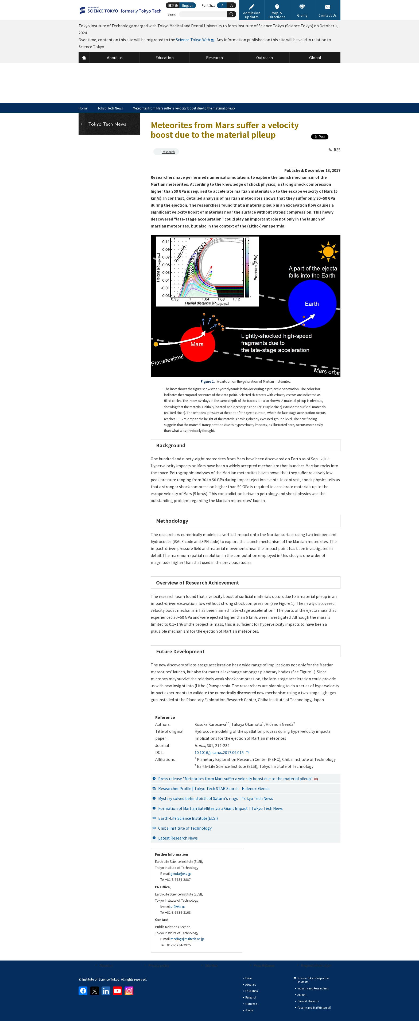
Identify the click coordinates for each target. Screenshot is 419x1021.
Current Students (308, 1001)
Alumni (301, 995)
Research (168, 151)
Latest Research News (178, 838)
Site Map (211, 965)
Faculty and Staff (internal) (314, 1007)
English (187, 5)
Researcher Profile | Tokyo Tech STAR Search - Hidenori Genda (214, 788)
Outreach (251, 1004)
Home (83, 108)
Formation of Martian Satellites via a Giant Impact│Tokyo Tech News (220, 808)
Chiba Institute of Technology (185, 828)
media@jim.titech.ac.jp (187, 938)
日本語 (173, 5)
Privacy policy (159, 965)
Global (249, 1010)
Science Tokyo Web (193, 39)
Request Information (316, 965)
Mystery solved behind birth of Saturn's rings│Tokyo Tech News (215, 798)
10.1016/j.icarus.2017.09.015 (219, 752)
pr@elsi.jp (177, 906)
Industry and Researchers (313, 988)
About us (106, 965)
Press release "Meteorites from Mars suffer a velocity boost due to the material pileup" (238, 778)
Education (251, 991)
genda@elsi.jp (180, 873)
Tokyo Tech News (110, 108)
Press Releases (264, 965)
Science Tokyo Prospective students (313, 980)
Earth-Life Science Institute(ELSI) (188, 818)
